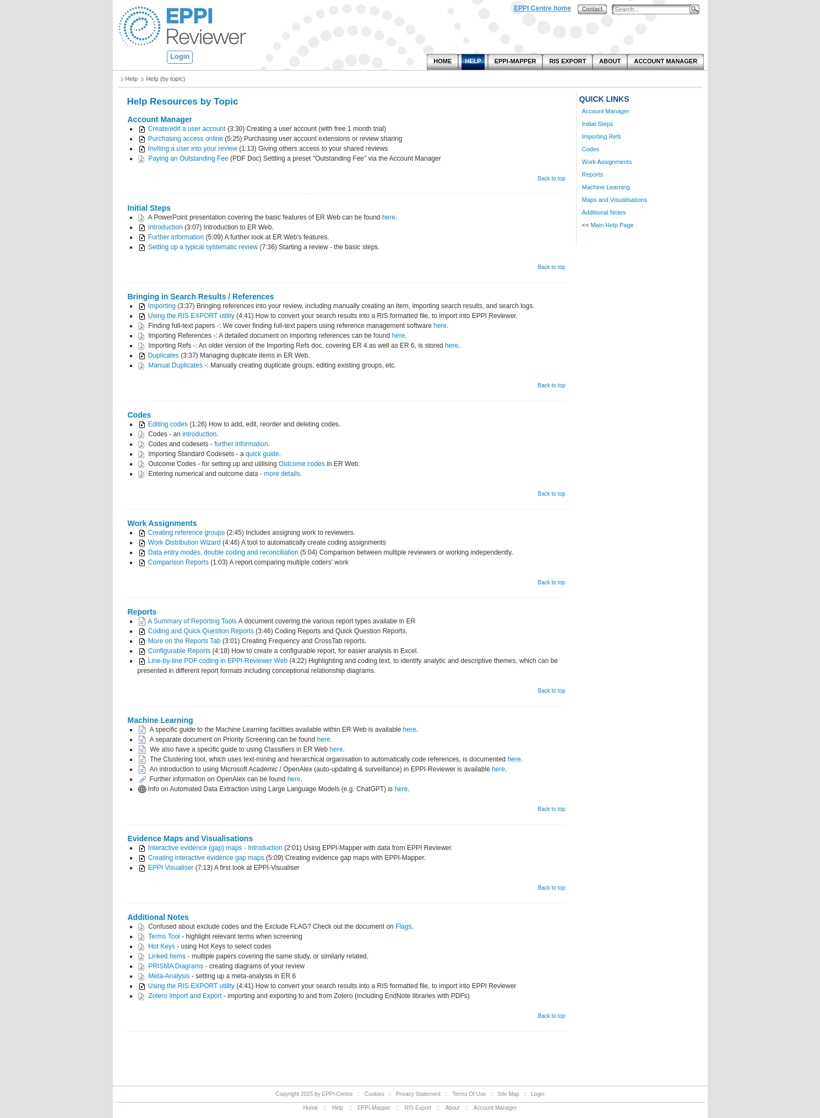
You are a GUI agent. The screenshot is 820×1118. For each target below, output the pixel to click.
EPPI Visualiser (170, 868)
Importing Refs (602, 136)
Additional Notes (158, 917)
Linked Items (167, 956)
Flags (403, 926)
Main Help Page (611, 225)
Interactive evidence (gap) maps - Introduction (215, 848)
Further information (176, 237)
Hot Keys (161, 946)
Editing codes (168, 424)
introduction (199, 434)
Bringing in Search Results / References (201, 296)
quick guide (262, 454)
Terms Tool (164, 936)
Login (179, 56)
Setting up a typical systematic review (203, 247)
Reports (142, 611)
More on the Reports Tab (184, 641)
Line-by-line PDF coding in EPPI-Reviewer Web (217, 661)
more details (282, 474)
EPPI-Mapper (373, 1108)
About (452, 1108)
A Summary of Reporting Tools (192, 621)
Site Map (508, 1094)
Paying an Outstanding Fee (188, 158)
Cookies (374, 1094)
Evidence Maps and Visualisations (190, 838)
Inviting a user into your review (192, 148)
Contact (592, 9)
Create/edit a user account (187, 129)
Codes (139, 414)
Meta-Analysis (168, 976)
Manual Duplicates (176, 365)
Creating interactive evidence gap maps (206, 858)
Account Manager (160, 119)
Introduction (165, 227)
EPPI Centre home (542, 8)
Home (310, 1108)
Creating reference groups (186, 532)
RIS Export (417, 1108)
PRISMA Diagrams (175, 966)
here (388, 217)
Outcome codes (302, 464)
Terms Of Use (469, 1094)
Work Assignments (162, 523)
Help (338, 1108)
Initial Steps (149, 208)
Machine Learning (160, 720)
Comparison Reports (178, 562)
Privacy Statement (418, 1094)
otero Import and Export (187, 996)
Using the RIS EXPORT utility (191, 316)
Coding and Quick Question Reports (201, 631)
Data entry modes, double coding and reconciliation (223, 552)
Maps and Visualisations (614, 199)
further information (241, 444)
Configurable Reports (179, 651)
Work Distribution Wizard (184, 542)
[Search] (653, 9)
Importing (162, 306)
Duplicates (163, 355)
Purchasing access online (185, 139)
